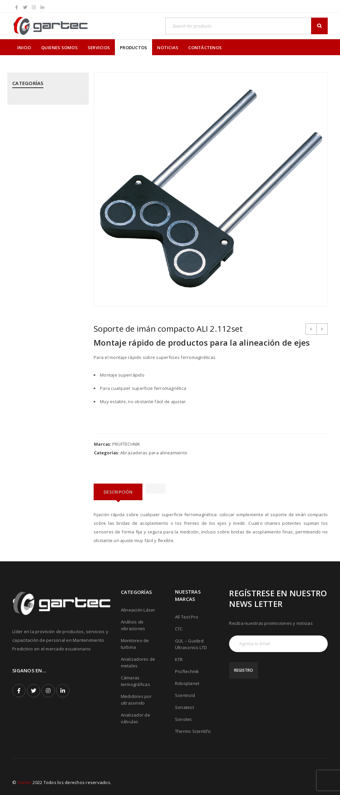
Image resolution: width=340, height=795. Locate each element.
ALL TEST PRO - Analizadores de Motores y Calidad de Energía (45, 104)
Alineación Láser (138, 610)
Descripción (118, 492)
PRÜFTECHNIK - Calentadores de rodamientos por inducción (45, 311)
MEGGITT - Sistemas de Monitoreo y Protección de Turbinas (39, 222)
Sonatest (184, 707)
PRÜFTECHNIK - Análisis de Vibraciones (39, 288)
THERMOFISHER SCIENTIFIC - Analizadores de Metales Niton (44, 439)
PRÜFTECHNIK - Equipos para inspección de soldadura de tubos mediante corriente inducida (42, 341)
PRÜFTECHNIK (126, 444)
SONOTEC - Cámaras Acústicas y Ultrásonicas (45, 416)
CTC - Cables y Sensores (37, 147)
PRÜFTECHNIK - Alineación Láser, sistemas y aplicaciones (46, 265)
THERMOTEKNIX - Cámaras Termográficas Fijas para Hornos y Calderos (46, 465)
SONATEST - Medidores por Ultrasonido (40, 393)
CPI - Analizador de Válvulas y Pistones (43, 127)
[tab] (118, 492)
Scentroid (185, 695)
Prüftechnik (187, 671)
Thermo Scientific (193, 731)
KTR (179, 659)
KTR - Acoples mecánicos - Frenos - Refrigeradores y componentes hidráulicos (47, 193)
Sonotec (183, 719)
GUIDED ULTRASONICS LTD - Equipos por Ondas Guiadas (41, 167)
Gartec (25, 782)
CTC (179, 629)
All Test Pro (186, 617)
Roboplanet (187, 683)
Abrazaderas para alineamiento (153, 453)
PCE (16, 246)
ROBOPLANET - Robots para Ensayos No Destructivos (40, 370)
